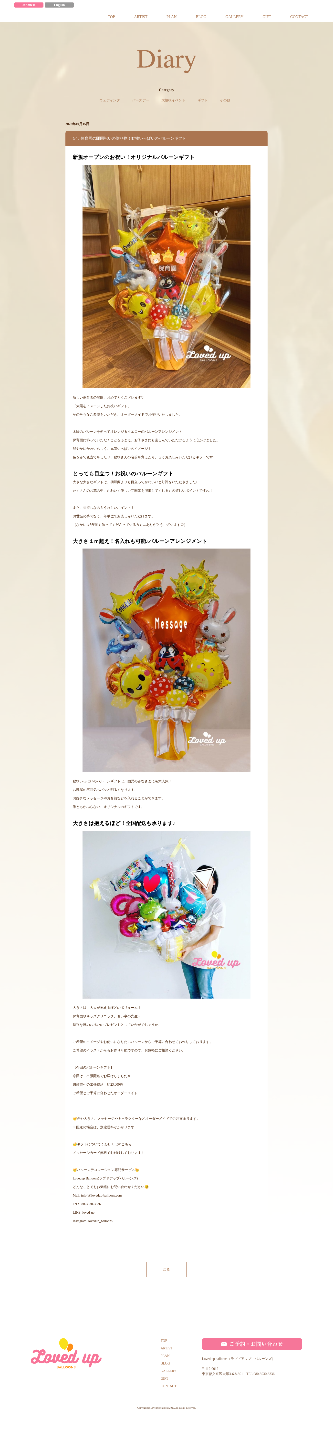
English (59, 3)
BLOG (165, 1361)
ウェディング (109, 98)
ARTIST (166, 1346)
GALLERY (169, 1369)
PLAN (165, 1354)
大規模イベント (173, 98)
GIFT (164, 1376)
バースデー (140, 98)
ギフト (203, 98)
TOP (164, 1339)
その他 (225, 98)
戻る (166, 1267)
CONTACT (169, 1384)
